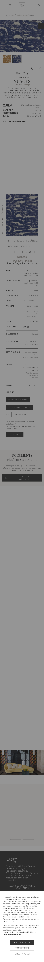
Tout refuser (22, 948)
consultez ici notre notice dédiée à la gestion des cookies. (19, 933)
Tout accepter (22, 942)
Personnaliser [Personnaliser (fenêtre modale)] (22, 954)
